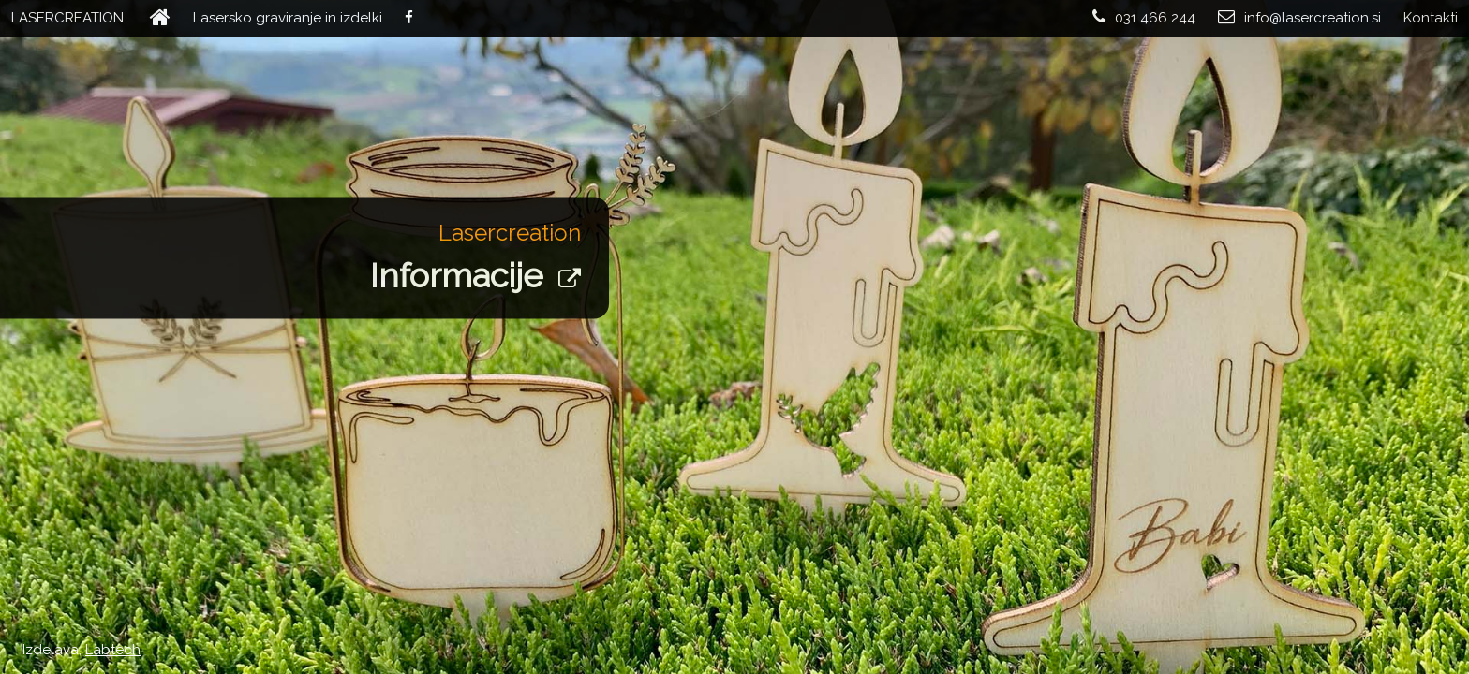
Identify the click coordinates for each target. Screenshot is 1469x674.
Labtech (113, 649)
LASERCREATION (67, 17)
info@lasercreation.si (1299, 17)
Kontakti (1430, 17)
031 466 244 (1143, 17)
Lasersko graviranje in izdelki (287, 17)
